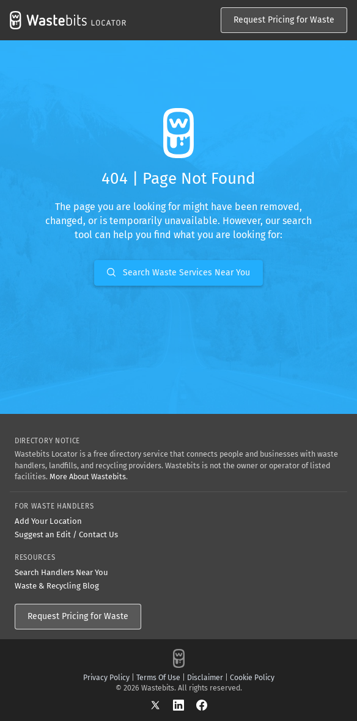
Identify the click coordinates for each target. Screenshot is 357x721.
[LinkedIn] (184, 705)
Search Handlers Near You (61, 572)
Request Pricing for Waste (284, 20)
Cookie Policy (252, 677)
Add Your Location (48, 521)
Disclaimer (205, 677)
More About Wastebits (88, 476)
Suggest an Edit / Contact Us (66, 534)
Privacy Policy (106, 677)
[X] (161, 705)
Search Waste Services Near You (178, 272)
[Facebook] (201, 705)
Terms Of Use (158, 677)
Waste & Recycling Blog (57, 585)
